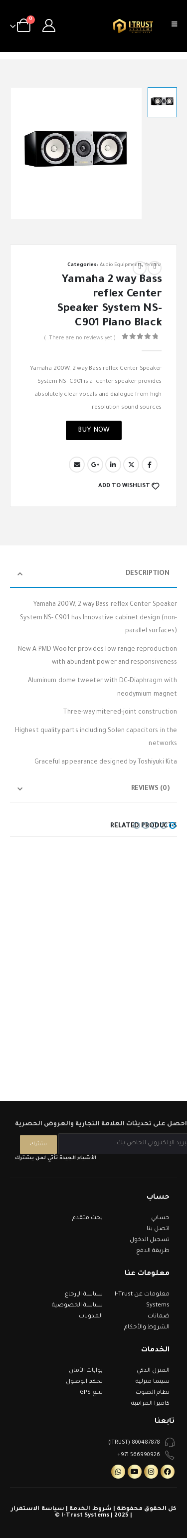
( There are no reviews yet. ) (80, 338)
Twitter (131, 465)
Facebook (150, 465)
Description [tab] (148, 573)
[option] (162, 102)
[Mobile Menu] (178, 25)
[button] (172, 825)
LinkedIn (113, 465)
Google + (95, 465)
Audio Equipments (121, 265)
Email (77, 465)
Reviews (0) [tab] (150, 788)
